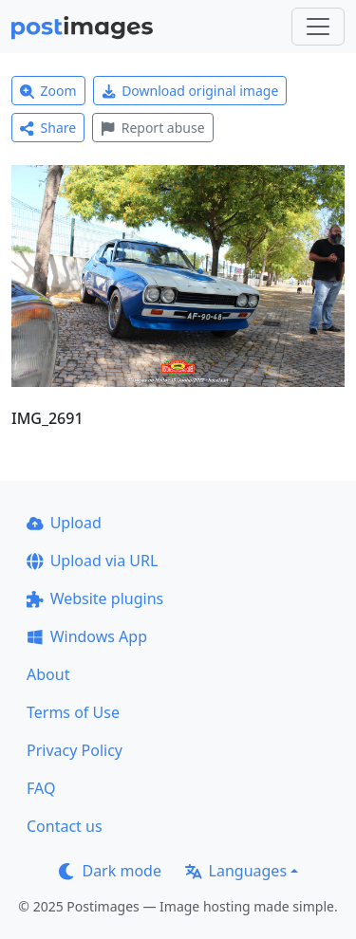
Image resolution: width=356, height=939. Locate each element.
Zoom (48, 91)
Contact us (65, 826)
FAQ (41, 788)
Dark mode (110, 870)
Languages (236, 870)
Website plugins (95, 598)
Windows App (87, 636)
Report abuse (152, 128)
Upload (64, 522)
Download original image (190, 91)
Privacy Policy (74, 750)
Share (48, 128)
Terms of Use (73, 712)
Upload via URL (92, 560)
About (48, 674)
